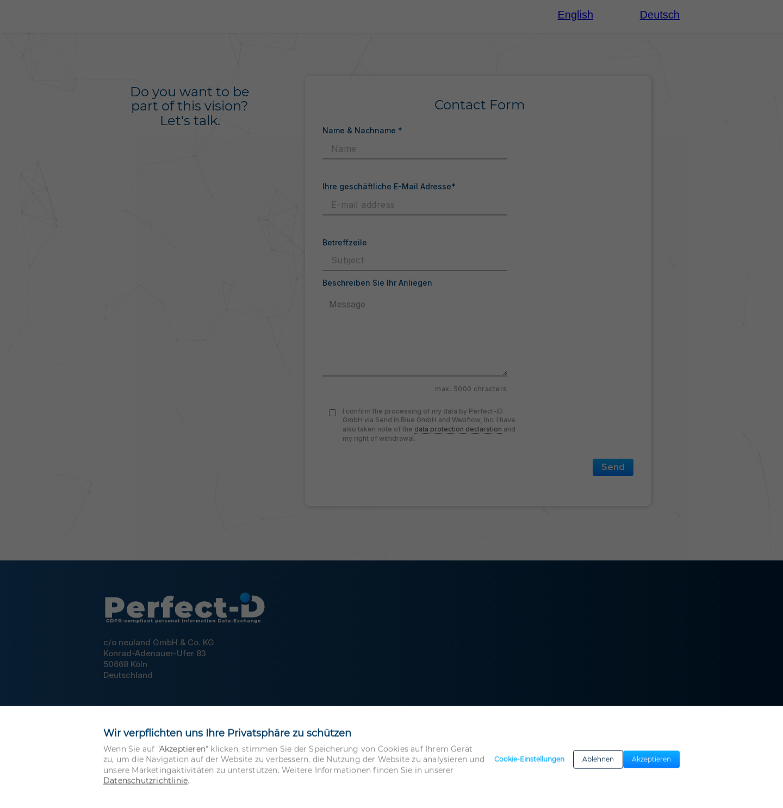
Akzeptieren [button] (651, 766)
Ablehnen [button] (598, 766)
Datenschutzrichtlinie (145, 788)
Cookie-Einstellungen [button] (529, 766)
